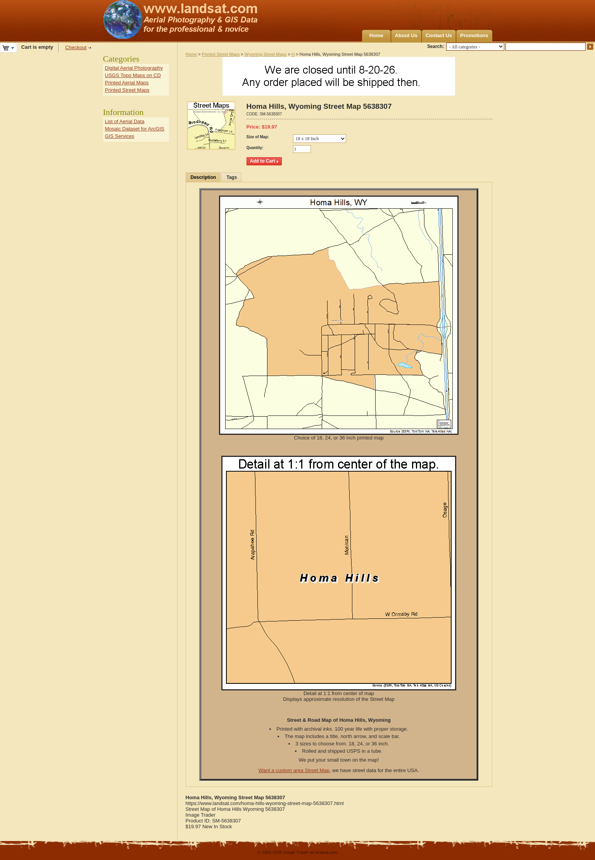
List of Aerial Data (125, 121)
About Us (406, 35)
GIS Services (120, 136)
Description (203, 177)
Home (376, 35)
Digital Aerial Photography (134, 68)
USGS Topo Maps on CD (133, 75)
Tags (231, 177)
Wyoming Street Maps (266, 54)
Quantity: (255, 148)
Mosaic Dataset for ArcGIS (134, 129)
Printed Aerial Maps (127, 83)
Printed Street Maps (221, 54)
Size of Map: (258, 137)
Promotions (474, 35)
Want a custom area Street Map (294, 770)
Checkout (75, 47)
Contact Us (439, 35)
